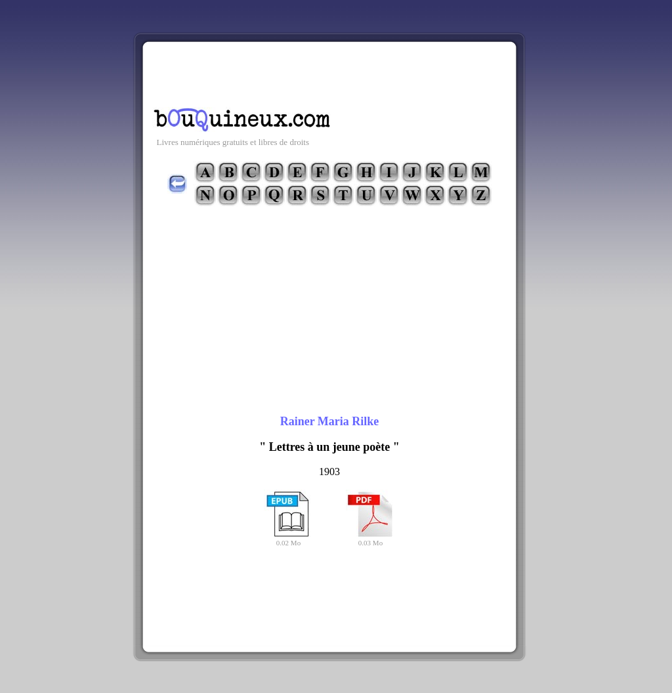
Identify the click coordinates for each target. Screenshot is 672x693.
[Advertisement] (329, 71)
